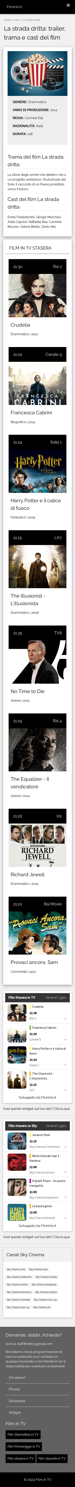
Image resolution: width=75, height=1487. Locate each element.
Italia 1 (56, 442)
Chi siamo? (17, 1378)
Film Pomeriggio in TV (24, 1446)
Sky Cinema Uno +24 (45, 1299)
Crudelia (20, 325)
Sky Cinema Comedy (18, 1299)
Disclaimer (17, 1401)
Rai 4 (57, 720)
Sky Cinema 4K (41, 1307)
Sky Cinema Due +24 (18, 1307)
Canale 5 (54, 354)
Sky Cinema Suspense (44, 1284)
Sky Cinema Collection (19, 1277)
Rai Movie (53, 904)
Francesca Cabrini (31, 413)
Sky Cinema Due (38, 1269)
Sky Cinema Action (17, 1284)
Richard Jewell (28, 874)
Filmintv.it (14, 7)
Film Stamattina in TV (23, 1434)
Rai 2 (57, 266)
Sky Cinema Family (46, 1277)
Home (8, 19)
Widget (15, 1412)
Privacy (14, 1389)
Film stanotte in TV (52, 1458)
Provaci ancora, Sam (34, 962)
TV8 (58, 633)
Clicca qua (62, 1109)
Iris (59, 816)
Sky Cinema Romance (19, 1292)
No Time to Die (28, 691)
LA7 (58, 537)
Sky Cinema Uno (16, 1269)
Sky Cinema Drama (46, 1292)
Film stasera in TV (21, 1458)
